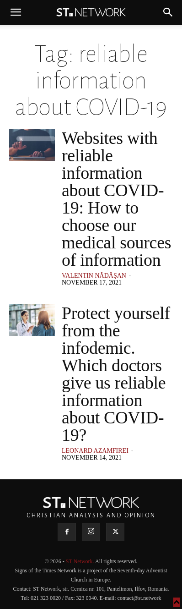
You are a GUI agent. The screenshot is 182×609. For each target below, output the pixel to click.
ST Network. (80, 561)
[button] (15, 12)
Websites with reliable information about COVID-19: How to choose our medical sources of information (116, 198)
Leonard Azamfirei (95, 450)
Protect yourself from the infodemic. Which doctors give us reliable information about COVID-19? (116, 373)
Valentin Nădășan (94, 275)
